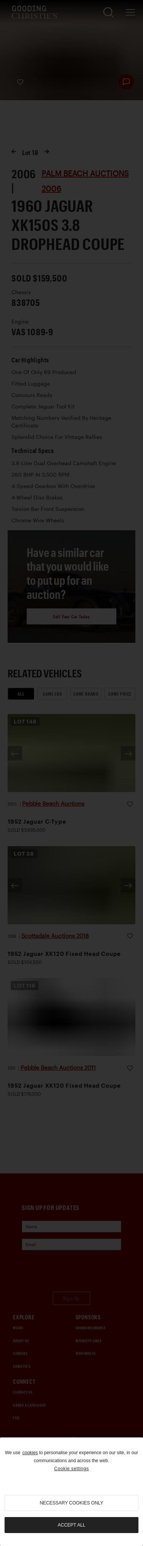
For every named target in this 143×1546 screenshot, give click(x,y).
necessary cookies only (71, 1503)
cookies (30, 1452)
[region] (71, 1491)
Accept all (71, 1525)
